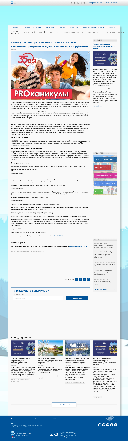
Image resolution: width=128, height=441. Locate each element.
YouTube (75, 3)
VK (78, 3)
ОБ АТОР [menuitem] (112, 28)
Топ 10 (96, 188)
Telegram (84, 3)
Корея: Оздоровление (108, 32)
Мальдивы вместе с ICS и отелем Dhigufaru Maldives (104, 270)
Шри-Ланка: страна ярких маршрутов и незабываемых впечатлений (103, 252)
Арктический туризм (40, 32)
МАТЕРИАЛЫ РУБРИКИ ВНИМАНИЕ (20, 251)
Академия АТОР (91, 32)
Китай (40, 374)
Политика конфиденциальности (20, 415)
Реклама (43, 415)
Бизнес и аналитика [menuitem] (33, 28)
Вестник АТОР (98, 164)
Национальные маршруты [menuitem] (93, 28)
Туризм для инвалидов (73, 32)
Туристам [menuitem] (74, 28)
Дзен (72, 3)
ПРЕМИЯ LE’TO (56, 32)
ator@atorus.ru (25, 432)
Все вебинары (100, 286)
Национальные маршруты (103, 180)
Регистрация (98, 3)
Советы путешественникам (103, 172)
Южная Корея (15, 378)
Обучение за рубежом (37, 251)
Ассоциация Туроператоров (18, 2)
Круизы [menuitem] (62, 28)
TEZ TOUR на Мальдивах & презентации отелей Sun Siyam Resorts (103, 279)
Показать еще (64, 401)
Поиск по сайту (111, 3)
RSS (50, 415)
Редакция (36, 415)
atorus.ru (100, 439)
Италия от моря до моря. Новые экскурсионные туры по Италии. (104, 243)
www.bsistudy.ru (58, 236)
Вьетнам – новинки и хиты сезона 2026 (104, 261)
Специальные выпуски (101, 156)
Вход (90, 3)
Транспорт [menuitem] (50, 28)
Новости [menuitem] (16, 28)
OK (81, 3)
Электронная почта (18, 294)
